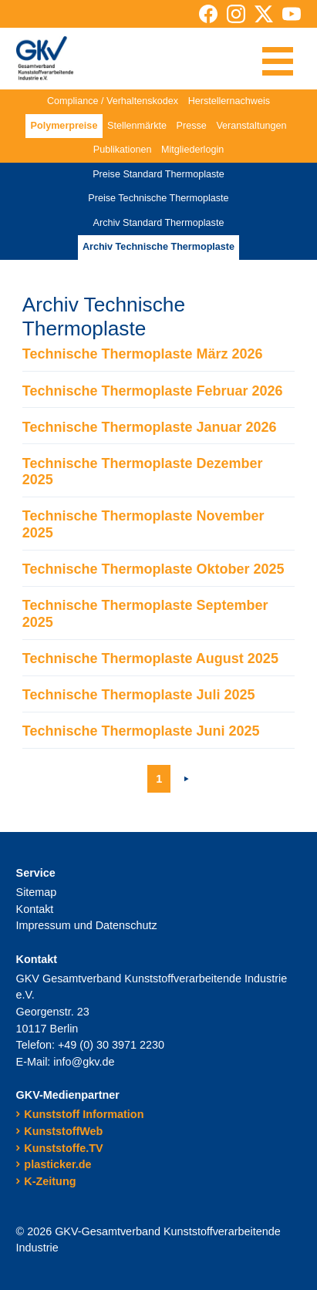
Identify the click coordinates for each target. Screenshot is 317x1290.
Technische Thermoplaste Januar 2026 (149, 427)
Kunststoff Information (83, 1114)
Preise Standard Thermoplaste (158, 174)
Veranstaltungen (251, 125)
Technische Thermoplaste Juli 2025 (138, 694)
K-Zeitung (50, 1181)
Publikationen (122, 149)
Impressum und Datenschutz (86, 925)
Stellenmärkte (137, 125)
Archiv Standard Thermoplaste (158, 222)
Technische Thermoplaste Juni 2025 (141, 731)
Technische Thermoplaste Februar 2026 (152, 391)
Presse (192, 125)
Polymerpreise (64, 125)
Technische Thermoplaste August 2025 (150, 658)
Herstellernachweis (229, 101)
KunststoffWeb (63, 1131)
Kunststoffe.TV (63, 1148)
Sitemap (36, 892)
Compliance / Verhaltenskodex (112, 101)
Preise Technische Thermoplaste (158, 198)
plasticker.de (57, 1164)
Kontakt (35, 909)
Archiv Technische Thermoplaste (158, 246)
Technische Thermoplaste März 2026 (142, 354)
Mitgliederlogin (192, 149)
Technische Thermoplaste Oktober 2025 (153, 569)
